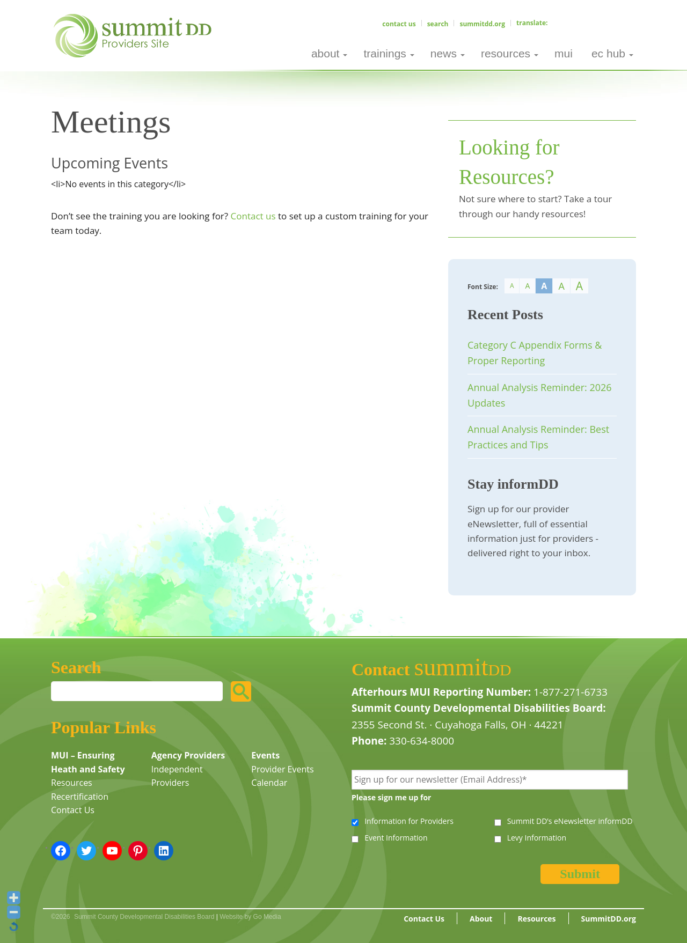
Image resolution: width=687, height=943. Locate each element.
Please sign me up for (391, 797)
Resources (71, 783)
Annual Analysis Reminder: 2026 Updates (539, 395)
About (481, 918)
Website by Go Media (250, 916)
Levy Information (536, 838)
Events (265, 755)
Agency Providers (188, 755)
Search (438, 23)
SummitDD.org (482, 23)
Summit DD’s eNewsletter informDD (570, 821)
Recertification (79, 796)
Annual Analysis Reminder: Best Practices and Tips (538, 437)
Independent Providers (177, 776)
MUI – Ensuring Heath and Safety (88, 762)
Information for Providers (409, 821)
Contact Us (398, 23)
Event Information (395, 838)
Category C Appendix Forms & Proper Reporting (534, 352)
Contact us (253, 216)
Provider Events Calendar (282, 776)
